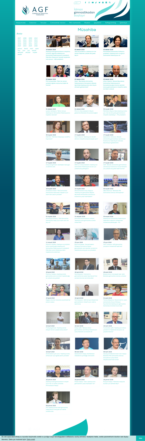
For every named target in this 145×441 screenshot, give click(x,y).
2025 (30, 46)
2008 (25, 38)
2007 (19, 38)
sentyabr (20, 52)
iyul (28, 50)
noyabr (35, 52)
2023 (19, 46)
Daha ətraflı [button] (31, 439)
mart (31, 48)
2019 (19, 44)
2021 (30, 44)
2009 (30, 38)
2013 (30, 40)
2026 (35, 46)
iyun (24, 50)
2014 (35, 40)
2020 (25, 44)
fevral (26, 48)
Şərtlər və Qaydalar (110, 433)
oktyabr (28, 52)
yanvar (20, 48)
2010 (35, 38)
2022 (35, 44)
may (19, 50)
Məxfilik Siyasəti (111, 435)
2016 (25, 42)
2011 (19, 40)
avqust (34, 50)
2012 (25, 40)
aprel (36, 48)
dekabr (20, 54)
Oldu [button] (140, 438)
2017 (30, 42)
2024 (25, 46)
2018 (35, 42)
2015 (19, 42)
